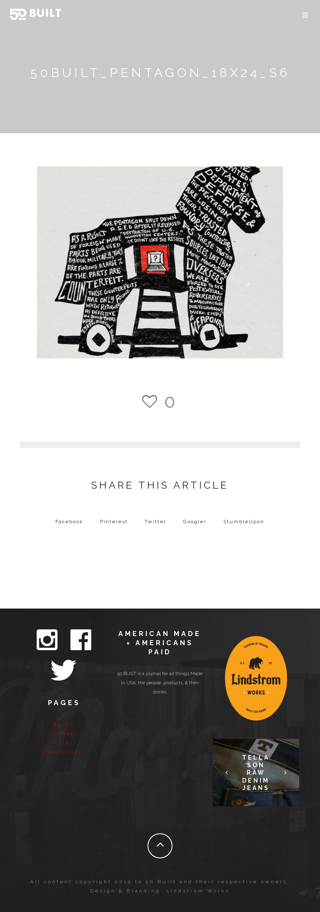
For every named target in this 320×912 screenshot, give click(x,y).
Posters (64, 743)
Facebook (69, 521)
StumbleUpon (243, 521)
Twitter (155, 521)
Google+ (195, 521)
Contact (64, 733)
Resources (64, 752)
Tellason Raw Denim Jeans (256, 772)
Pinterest (114, 521)
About (64, 724)
